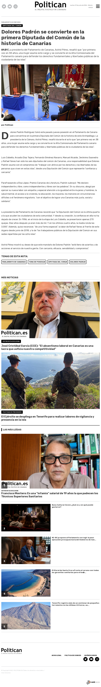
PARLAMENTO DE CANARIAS (14, 262)
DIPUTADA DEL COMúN (57, 262)
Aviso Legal (56, 655)
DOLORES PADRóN (77, 262)
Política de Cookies (73, 655)
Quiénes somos (90, 655)
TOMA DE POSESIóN (37, 262)
